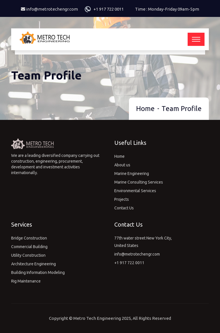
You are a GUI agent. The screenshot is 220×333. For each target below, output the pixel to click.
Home (145, 108)
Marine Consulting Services (138, 182)
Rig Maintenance (26, 281)
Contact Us (124, 208)
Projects (121, 199)
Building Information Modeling (38, 272)
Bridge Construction (29, 238)
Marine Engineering (131, 173)
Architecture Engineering (33, 264)
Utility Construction (28, 255)
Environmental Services (135, 190)
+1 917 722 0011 (108, 9)
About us (122, 165)
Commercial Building (29, 246)
